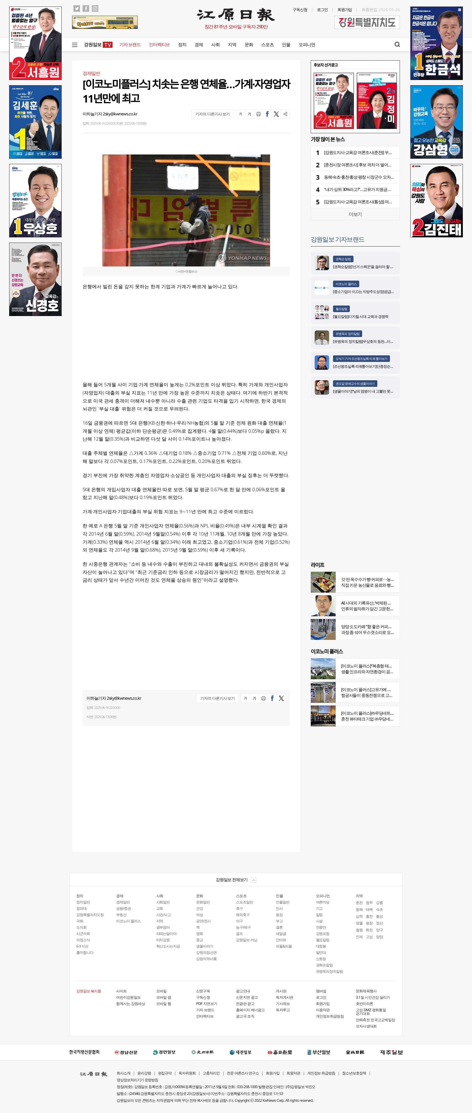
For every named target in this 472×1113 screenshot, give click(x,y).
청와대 (81, 908)
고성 (369, 936)
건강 (199, 908)
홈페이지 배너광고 (250, 1009)
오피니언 (307, 44)
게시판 (281, 990)
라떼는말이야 (166, 933)
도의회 (81, 927)
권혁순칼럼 (324, 964)
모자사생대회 (366, 1026)
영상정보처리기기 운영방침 (137, 1079)
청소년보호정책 (354, 1073)
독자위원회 (187, 1073)
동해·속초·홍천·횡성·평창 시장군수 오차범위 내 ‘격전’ (368, 177)
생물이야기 (204, 946)
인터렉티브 (159, 44)
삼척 (359, 916)
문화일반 (203, 902)
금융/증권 (123, 908)
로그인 (322, 9)
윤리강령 (144, 1073)
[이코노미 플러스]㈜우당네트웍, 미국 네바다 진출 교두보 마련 (393, 713)
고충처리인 (211, 1073)
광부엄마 (163, 927)
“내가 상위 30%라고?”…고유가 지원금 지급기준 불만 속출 (372, 189)
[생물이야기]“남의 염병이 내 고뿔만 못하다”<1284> (371, 391)
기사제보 (283, 1003)
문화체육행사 (366, 990)
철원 (359, 929)
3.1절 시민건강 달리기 (373, 997)
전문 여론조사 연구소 (243, 1073)
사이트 (121, 990)
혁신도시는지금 (168, 946)
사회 (215, 44)
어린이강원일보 (128, 997)
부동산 (121, 914)
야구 (239, 920)
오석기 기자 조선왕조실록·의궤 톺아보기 (361, 358)
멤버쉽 (321, 990)
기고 (319, 908)
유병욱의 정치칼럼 (348, 333)
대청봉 (321, 946)
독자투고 (283, 1009)
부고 (279, 920)
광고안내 (243, 990)
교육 (159, 908)
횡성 (379, 916)
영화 (199, 933)
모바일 (161, 990)
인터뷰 (281, 939)
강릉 (379, 902)
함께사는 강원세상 (130, 1003)
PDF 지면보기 (206, 1003)
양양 (379, 936)
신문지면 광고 (247, 997)
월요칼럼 (341, 309)
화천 (369, 929)
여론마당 (323, 902)
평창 (369, 923)
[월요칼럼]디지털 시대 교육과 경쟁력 (360, 316)
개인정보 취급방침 (321, 1073)
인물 (286, 44)
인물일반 (282, 902)
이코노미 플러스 (346, 284)
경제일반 (123, 902)
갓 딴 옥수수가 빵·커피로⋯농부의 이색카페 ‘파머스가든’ (388, 579)
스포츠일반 (244, 902)
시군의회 (83, 933)
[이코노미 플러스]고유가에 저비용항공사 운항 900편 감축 (389, 689)
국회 (79, 920)
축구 (239, 908)
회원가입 (344, 9)
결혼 (279, 927)
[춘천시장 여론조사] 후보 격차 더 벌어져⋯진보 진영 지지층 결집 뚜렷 (382, 165)
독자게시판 (284, 997)
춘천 (359, 902)
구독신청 (300, 9)
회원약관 (293, 1073)
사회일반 (163, 902)
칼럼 (319, 914)
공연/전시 (203, 920)
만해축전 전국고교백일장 (375, 1019)
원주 (369, 902)
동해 (359, 909)
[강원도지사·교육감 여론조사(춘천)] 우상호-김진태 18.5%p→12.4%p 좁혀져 (387, 152)
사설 (319, 920)
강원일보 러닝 (246, 939)
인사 (279, 908)
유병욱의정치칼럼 (329, 971)
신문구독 (203, 990)
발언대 (321, 952)
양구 (379, 929)
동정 (279, 914)
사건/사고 (163, 914)
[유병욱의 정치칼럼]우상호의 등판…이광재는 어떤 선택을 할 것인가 (383, 341)
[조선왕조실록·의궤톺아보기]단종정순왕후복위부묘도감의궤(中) (381, 366)
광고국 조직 (245, 1016)
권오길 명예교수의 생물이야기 (355, 383)
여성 (199, 914)
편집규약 (165, 1073)
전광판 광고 (245, 1003)
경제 (199, 44)
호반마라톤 (364, 1003)
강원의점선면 (206, 952)
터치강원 (163, 939)
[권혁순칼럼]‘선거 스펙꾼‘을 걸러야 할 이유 (365, 266)
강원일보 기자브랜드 (337, 239)
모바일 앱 (163, 997)
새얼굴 (281, 933)
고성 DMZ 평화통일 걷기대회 (371, 1011)
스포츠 (267, 44)
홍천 (369, 916)
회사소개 (123, 1073)
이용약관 (323, 1009)
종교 (199, 939)
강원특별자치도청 (90, 914)
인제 (359, 936)
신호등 (321, 958)
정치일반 (83, 902)
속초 (379, 909)
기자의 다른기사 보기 (212, 113)
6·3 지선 (82, 946)
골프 (239, 933)
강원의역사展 (206, 958)
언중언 (321, 927)
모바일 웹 (163, 1003)
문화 (249, 44)
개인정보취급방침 (330, 1016)
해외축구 (243, 914)
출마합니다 (84, 952)
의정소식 (83, 939)
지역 (232, 44)
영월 (359, 923)
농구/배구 (243, 927)
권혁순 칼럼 (343, 259)
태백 (369, 909)
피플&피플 (284, 946)
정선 (379, 923)
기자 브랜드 (130, 44)
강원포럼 (323, 933)
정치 (182, 44)
